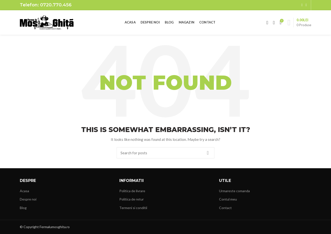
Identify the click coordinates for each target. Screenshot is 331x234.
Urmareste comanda (234, 191)
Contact (225, 208)
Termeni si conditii (133, 208)
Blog (23, 208)
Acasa (24, 191)
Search (208, 152)
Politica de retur (131, 199)
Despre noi (28, 199)
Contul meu (228, 199)
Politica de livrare (132, 191)
